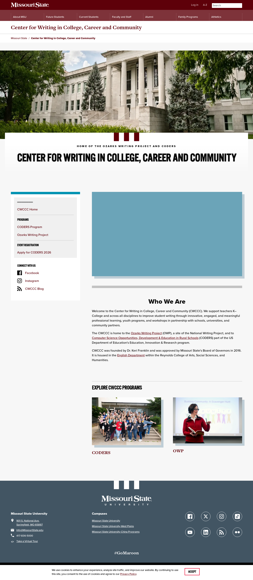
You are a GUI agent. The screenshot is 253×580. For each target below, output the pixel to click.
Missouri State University (106, 521)
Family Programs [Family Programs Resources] (188, 17)
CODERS (101, 453)
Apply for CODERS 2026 (34, 252)
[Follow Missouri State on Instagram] (221, 516)
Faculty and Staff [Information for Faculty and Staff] (121, 17)
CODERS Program (29, 227)
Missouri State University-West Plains (113, 526)
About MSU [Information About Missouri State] (19, 17)
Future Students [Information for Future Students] (55, 17)
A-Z (205, 5)
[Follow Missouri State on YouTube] (190, 532)
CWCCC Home (27, 209)
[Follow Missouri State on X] (206, 516)
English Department (131, 355)
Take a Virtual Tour (27, 541)
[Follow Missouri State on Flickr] (237, 532)
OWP (178, 451)
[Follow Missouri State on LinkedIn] (206, 532)
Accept (192, 571)
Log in (194, 5)
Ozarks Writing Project (32, 235)
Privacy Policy (128, 574)
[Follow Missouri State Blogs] (221, 532)
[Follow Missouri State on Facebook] (190, 516)
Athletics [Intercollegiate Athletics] (216, 17)
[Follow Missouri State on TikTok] (237, 516)
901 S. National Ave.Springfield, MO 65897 (29, 523)
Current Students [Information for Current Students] (88, 17)
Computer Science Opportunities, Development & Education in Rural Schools (145, 338)
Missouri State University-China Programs (116, 532)
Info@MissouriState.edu (29, 530)
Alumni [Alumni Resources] (149, 17)
